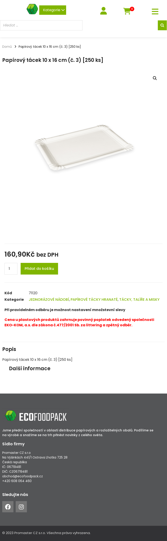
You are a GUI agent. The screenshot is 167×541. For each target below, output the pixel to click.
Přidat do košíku (39, 268)
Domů (7, 46)
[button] (155, 78)
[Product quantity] (10, 269)
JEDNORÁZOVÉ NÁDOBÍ (49, 299)
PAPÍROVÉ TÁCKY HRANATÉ (94, 299)
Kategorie (54, 10)
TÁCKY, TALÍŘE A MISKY (139, 299)
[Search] (162, 25)
